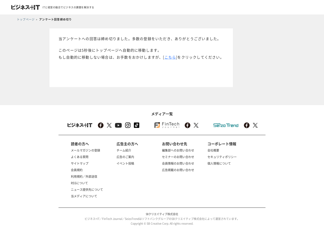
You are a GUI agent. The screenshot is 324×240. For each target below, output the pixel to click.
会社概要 (213, 150)
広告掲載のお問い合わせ (178, 170)
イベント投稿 (125, 163)
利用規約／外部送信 (84, 176)
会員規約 (77, 170)
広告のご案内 (125, 157)
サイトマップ (79, 163)
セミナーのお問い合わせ (178, 157)
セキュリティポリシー (222, 157)
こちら (170, 57)
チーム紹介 (124, 150)
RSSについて (79, 183)
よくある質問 (79, 157)
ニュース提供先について (87, 189)
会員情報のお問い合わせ (178, 163)
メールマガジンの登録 (85, 150)
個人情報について (219, 163)
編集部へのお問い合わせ (178, 150)
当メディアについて (84, 196)
